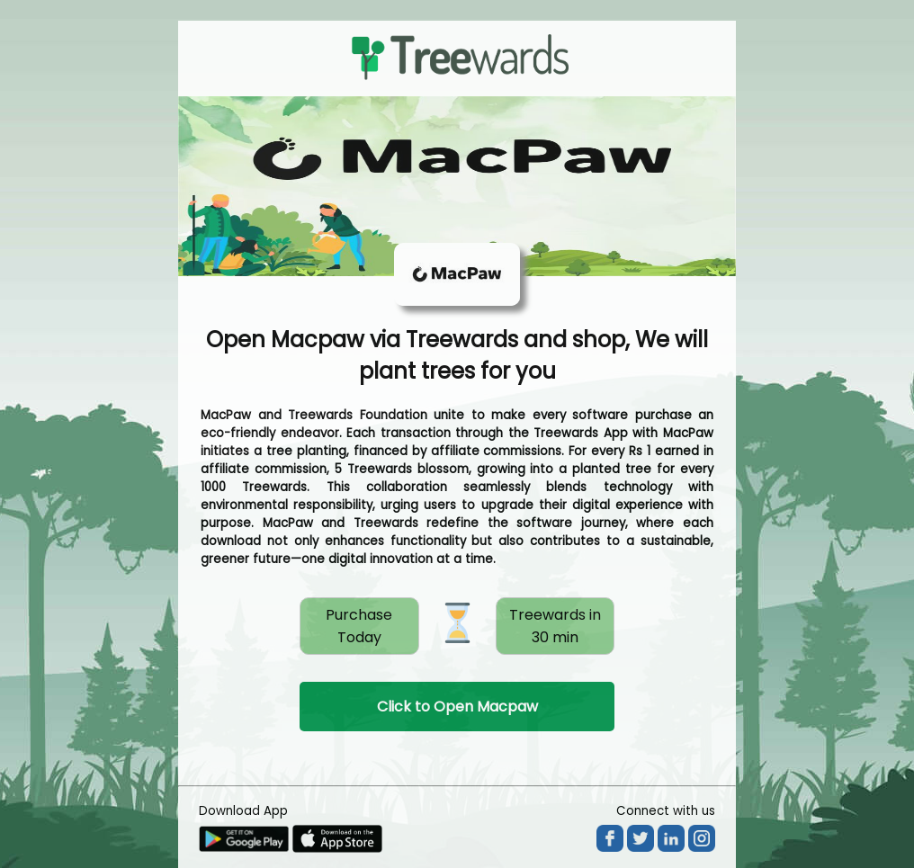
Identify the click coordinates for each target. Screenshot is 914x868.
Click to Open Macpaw (457, 706)
